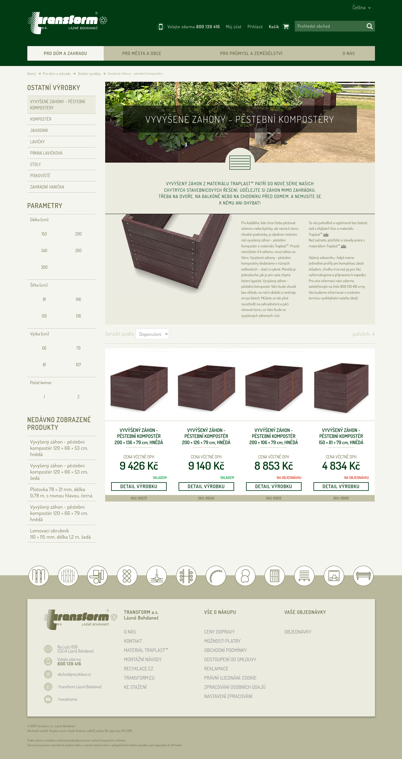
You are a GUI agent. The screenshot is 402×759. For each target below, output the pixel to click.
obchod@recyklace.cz (74, 674)
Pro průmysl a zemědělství (251, 53)
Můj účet (234, 26)
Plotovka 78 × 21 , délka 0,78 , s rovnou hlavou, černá (61, 492)
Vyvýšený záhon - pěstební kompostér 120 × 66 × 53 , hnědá (59, 448)
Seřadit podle (119, 334)
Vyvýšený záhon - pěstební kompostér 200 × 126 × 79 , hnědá (206, 436)
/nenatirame (67, 699)
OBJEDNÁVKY (297, 631)
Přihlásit (255, 26)
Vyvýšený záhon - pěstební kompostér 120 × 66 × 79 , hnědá (59, 513)
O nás (349, 53)
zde (325, 234)
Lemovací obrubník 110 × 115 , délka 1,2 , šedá (60, 533)
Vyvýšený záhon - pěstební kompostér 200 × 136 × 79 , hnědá (139, 436)
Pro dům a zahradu (65, 53)
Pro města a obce (142, 53)
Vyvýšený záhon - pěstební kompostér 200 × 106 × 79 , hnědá (273, 436)
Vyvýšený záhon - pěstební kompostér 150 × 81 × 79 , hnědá (341, 436)
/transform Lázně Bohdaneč (79, 686)
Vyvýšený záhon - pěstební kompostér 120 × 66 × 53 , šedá (59, 471)
